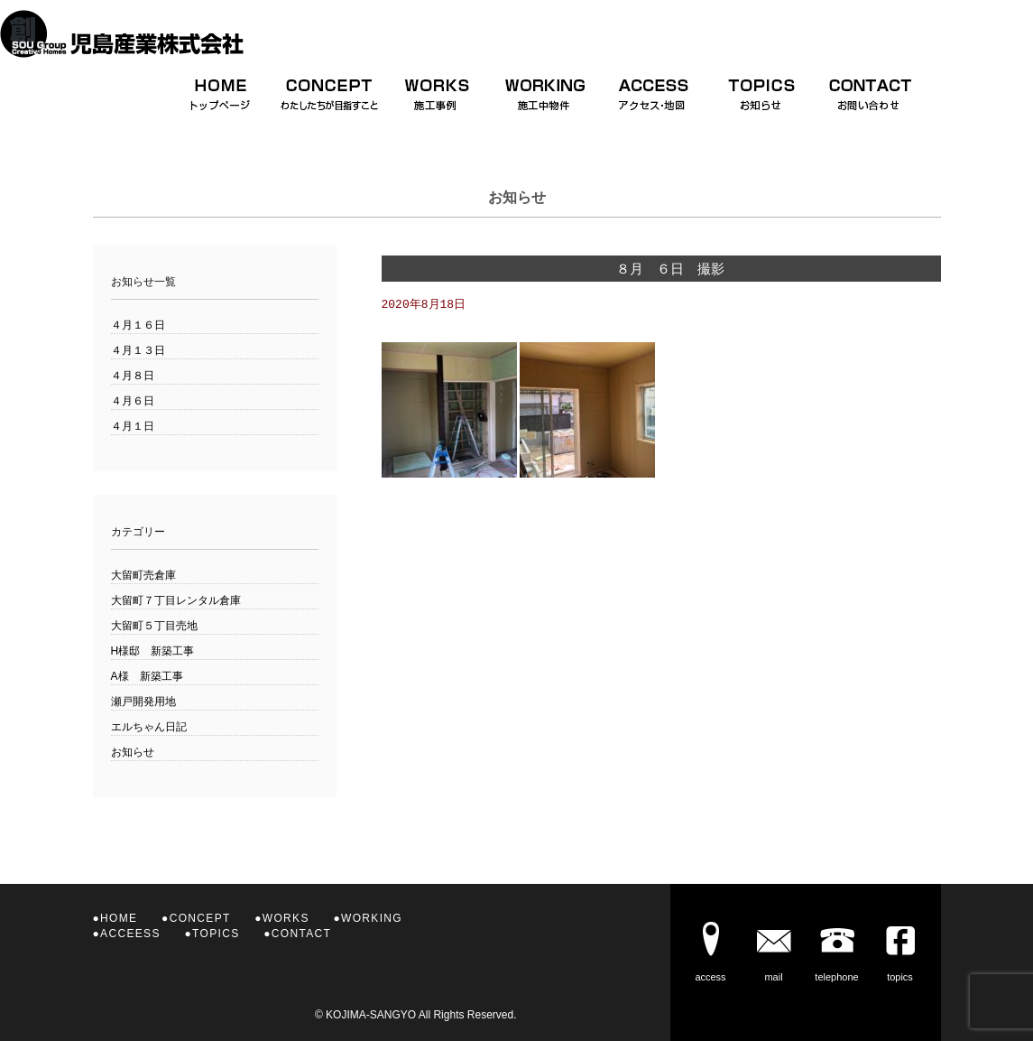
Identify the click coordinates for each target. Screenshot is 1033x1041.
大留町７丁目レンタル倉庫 (176, 600)
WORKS (286, 918)
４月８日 (132, 375)
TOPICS (215, 933)
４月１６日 (138, 325)
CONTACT (301, 933)
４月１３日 (138, 350)
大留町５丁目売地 (154, 625)
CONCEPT (200, 918)
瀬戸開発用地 (143, 701)
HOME (118, 918)
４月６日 (132, 401)
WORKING (371, 918)
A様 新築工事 (147, 676)
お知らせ (132, 752)
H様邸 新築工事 (153, 651)
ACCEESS (130, 933)
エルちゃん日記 (149, 726)
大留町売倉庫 (143, 575)
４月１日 (132, 426)
